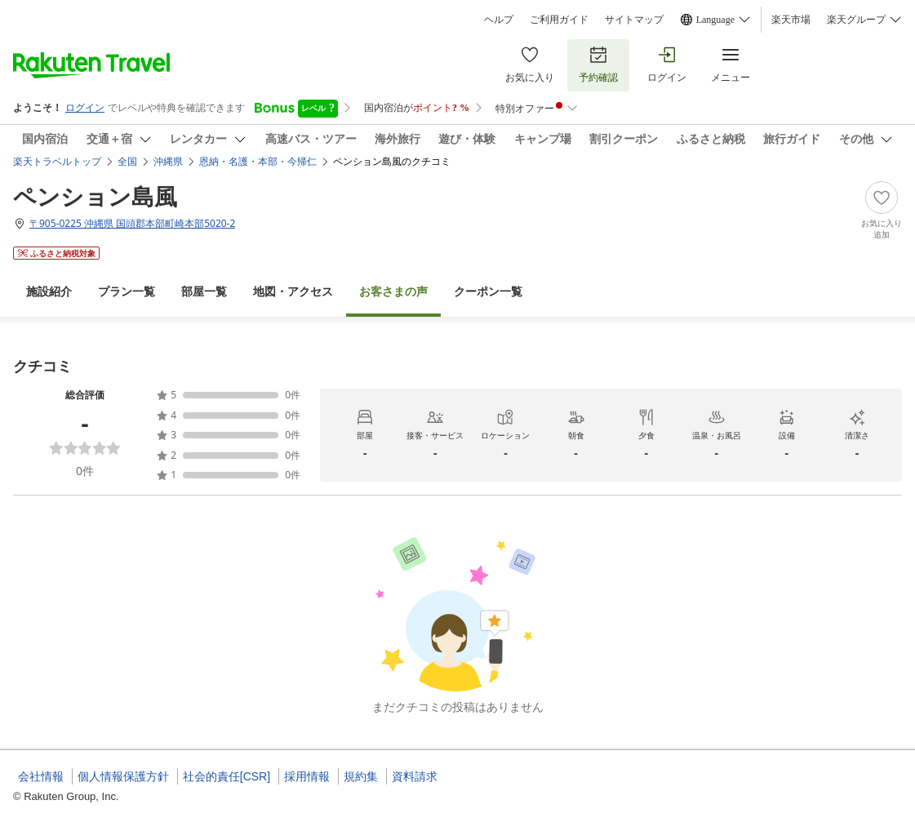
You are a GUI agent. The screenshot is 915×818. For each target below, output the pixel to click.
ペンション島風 (95, 195)
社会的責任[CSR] (226, 776)
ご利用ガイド (559, 19)
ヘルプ (498, 19)
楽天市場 (791, 19)
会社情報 (41, 776)
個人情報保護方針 (123, 776)
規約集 (361, 776)
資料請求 (415, 776)
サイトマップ (634, 19)
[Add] (881, 210)
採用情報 (307, 776)
